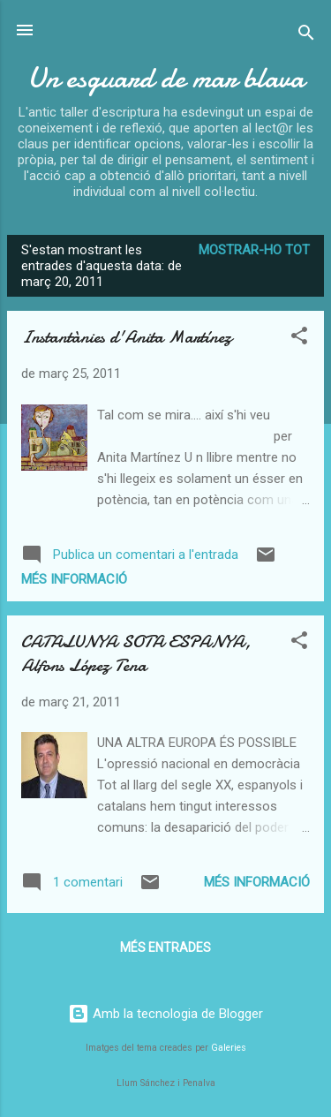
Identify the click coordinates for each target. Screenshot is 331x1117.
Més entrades (165, 947)
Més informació (74, 579)
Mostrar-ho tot (254, 250)
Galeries (228, 1047)
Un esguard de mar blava (166, 78)
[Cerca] (306, 36)
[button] (299, 338)
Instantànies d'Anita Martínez (126, 337)
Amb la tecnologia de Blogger (165, 1014)
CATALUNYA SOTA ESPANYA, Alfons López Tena (136, 653)
